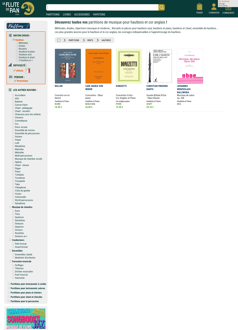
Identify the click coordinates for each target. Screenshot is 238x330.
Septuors (17, 226)
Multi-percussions (21, 155)
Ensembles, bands (21, 254)
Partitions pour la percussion (23, 301)
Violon (16, 193)
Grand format (19, 246)
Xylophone (18, 203)
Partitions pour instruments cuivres (26, 288)
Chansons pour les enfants (26, 114)
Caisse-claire (19, 104)
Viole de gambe (20, 190)
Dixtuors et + (19, 236)
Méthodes (21, 43)
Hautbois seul (23, 54)
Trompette (18, 181)
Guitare (16, 136)
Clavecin (17, 117)
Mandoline (18, 146)
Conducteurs (16, 240)
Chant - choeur (20, 165)
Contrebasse (19, 120)
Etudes (20, 46)
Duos (15, 210)
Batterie (16, 101)
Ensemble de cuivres (23, 130)
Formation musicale (19, 261)
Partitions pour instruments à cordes (27, 283)
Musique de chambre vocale (26, 158)
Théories (17, 268)
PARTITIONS (53, 14)
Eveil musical (19, 274)
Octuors (17, 229)
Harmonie (18, 277)
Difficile (17, 70)
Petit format (19, 243)
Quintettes (18, 220)
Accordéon (18, 95)
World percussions (22, 200)
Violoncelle (18, 196)
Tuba (15, 184)
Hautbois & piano (25, 51)
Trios (15, 214)
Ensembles (15, 250)
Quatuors (17, 217)
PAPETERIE (99, 14)
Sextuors (17, 223)
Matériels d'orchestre (23, 257)
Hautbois (17, 39)
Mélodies (17, 152)
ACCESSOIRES (82, 14)
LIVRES (67, 14)
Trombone (18, 177)
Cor (14, 123)
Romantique (20, 80)
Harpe (16, 139)
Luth (15, 142)
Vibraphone (18, 187)
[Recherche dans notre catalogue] (105, 7)
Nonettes (17, 233)
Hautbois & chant (25, 57)
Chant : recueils (20, 111)
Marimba (17, 149)
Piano (15, 171)
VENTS (90, 40)
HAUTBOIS (106, 40)
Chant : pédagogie (21, 107)
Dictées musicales (22, 271)
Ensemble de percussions (25, 133)
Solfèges (17, 265)
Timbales (17, 174)
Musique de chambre (20, 207)
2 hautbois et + (24, 60)
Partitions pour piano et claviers (25, 292)
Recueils (21, 48)
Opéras (16, 162)
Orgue (16, 168)
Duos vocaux (19, 127)
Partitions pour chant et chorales (25, 296)
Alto (15, 98)
